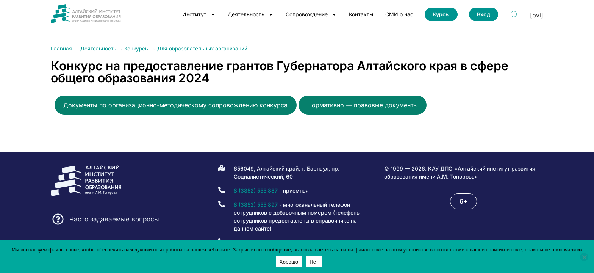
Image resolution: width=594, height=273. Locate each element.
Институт (199, 14)
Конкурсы (136, 49)
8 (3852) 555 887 (256, 190)
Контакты (361, 14)
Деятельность (251, 14)
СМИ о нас (399, 14)
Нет (314, 262)
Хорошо (289, 262)
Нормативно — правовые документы (362, 105)
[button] (463, 201)
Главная (61, 49)
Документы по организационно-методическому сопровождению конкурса (175, 105)
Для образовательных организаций (202, 49)
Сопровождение (311, 14)
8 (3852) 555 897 (256, 204)
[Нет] (584, 257)
